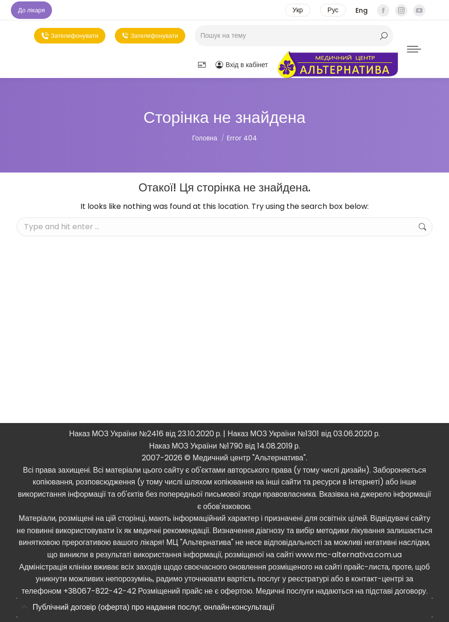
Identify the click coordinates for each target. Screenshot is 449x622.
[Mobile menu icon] (414, 49)
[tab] (224, 607)
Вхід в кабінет (242, 64)
